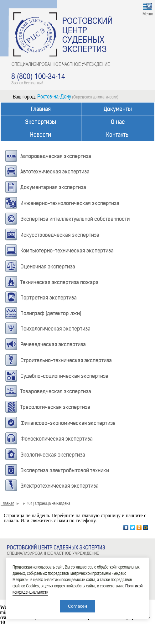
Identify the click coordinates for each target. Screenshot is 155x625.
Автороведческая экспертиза (55, 156)
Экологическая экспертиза (52, 454)
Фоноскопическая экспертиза (56, 438)
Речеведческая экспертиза (53, 344)
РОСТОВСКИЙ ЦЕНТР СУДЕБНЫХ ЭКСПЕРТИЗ (87, 34)
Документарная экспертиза (53, 187)
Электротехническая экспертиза (59, 485)
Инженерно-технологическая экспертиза (69, 203)
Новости (40, 134)
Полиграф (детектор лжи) (50, 313)
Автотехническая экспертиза (55, 171)
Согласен (77, 606)
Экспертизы (40, 121)
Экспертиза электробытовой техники (64, 470)
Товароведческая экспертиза (55, 391)
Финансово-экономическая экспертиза (68, 423)
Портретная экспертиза (48, 297)
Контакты (118, 134)
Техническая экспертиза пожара (59, 282)
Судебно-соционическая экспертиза (64, 376)
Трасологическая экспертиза (55, 407)
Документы (118, 109)
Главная (41, 109)
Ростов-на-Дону (54, 96)
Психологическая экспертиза (55, 328)
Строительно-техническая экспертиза (66, 360)
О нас (118, 121)
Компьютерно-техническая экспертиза (67, 250)
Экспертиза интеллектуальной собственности (75, 218)
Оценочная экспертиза (47, 266)
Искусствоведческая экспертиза (59, 234)
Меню (147, 13)
